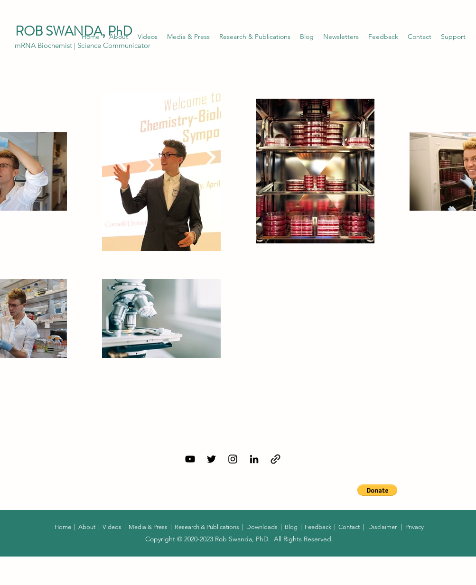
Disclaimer (382, 526)
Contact (349, 526)
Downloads (262, 526)
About (86, 526)
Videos (112, 526)
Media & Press (148, 526)
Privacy (414, 526)
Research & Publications (207, 526)
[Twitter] (211, 459)
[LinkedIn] (254, 459)
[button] (341, 36)
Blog (291, 526)
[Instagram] (233, 459)
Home (64, 526)
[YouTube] (190, 459)
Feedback (318, 526)
